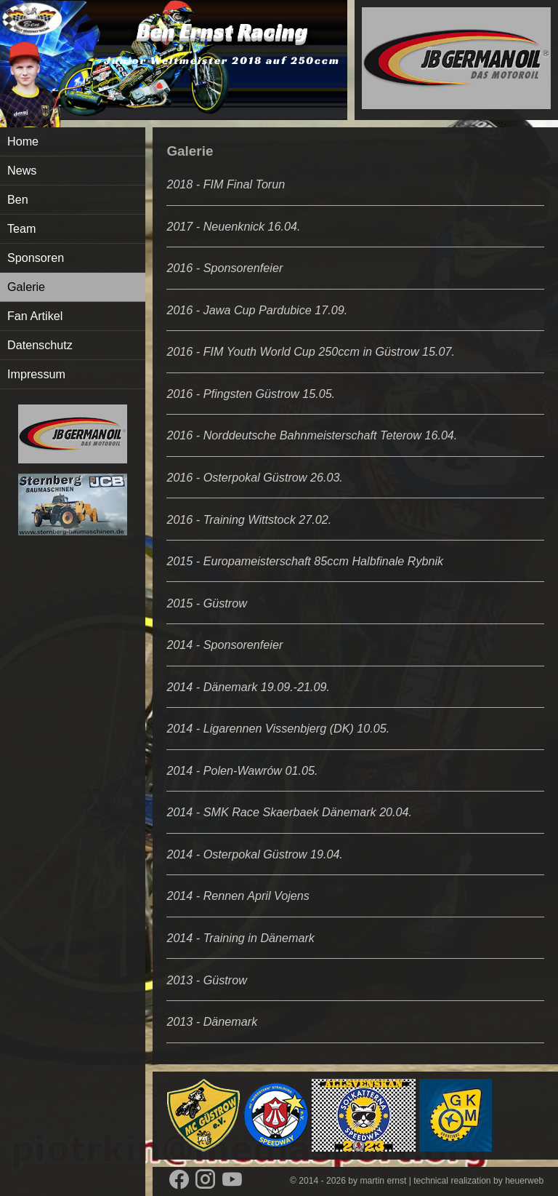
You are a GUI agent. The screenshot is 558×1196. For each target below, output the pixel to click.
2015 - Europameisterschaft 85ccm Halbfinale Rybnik (304, 560)
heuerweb (524, 1181)
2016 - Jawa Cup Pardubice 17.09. (256, 309)
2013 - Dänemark (211, 1021)
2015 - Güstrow (206, 603)
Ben (17, 199)
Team (21, 228)
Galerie (26, 286)
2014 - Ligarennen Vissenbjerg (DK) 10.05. (277, 728)
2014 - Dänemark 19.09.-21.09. (248, 686)
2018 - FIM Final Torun (225, 184)
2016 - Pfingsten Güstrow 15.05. (250, 393)
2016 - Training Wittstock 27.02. (248, 519)
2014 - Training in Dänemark (240, 937)
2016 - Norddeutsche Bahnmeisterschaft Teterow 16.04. (311, 435)
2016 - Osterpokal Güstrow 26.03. (254, 477)
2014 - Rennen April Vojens (237, 895)
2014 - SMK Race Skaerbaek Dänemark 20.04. (289, 811)
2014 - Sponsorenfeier (224, 644)
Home (23, 141)
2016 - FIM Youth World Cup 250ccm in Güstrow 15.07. (310, 351)
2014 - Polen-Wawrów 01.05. (242, 770)
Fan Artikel (34, 315)
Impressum (36, 373)
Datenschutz (40, 344)
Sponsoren (35, 257)
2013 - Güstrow (206, 979)
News (21, 170)
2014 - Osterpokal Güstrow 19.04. (254, 854)
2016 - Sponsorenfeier (224, 267)
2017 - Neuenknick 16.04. (233, 226)
